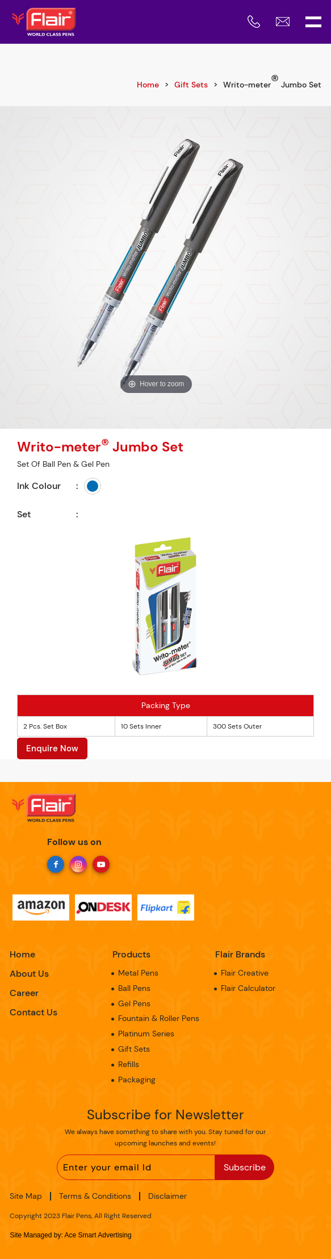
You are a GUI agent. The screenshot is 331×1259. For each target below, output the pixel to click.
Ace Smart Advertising (98, 1235)
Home (148, 85)
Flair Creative (245, 973)
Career (24, 993)
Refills (128, 1064)
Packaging (137, 1079)
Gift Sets (191, 85)
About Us (29, 974)
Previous (8, 263)
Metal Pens (138, 973)
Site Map (26, 1196)
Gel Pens (134, 1003)
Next (322, 263)
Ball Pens (134, 988)
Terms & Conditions (95, 1196)
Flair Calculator (248, 988)
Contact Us (33, 1012)
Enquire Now (52, 748)
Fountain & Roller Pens (158, 1018)
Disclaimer (167, 1196)
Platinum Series (146, 1033)
